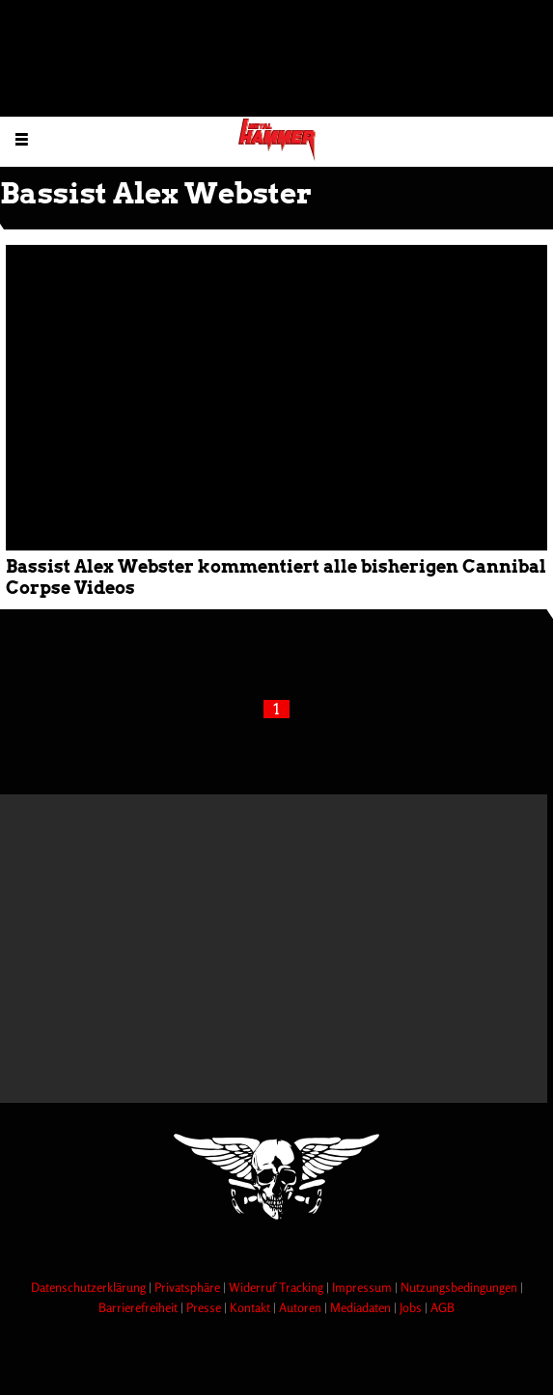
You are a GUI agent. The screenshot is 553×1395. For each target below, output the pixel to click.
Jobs (412, 1307)
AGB (442, 1307)
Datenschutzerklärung (90, 1287)
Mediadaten (362, 1307)
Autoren (301, 1307)
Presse (205, 1307)
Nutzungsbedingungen (460, 1287)
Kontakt (251, 1307)
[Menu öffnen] (21, 138)
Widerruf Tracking (277, 1287)
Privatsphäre (188, 1287)
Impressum (363, 1287)
